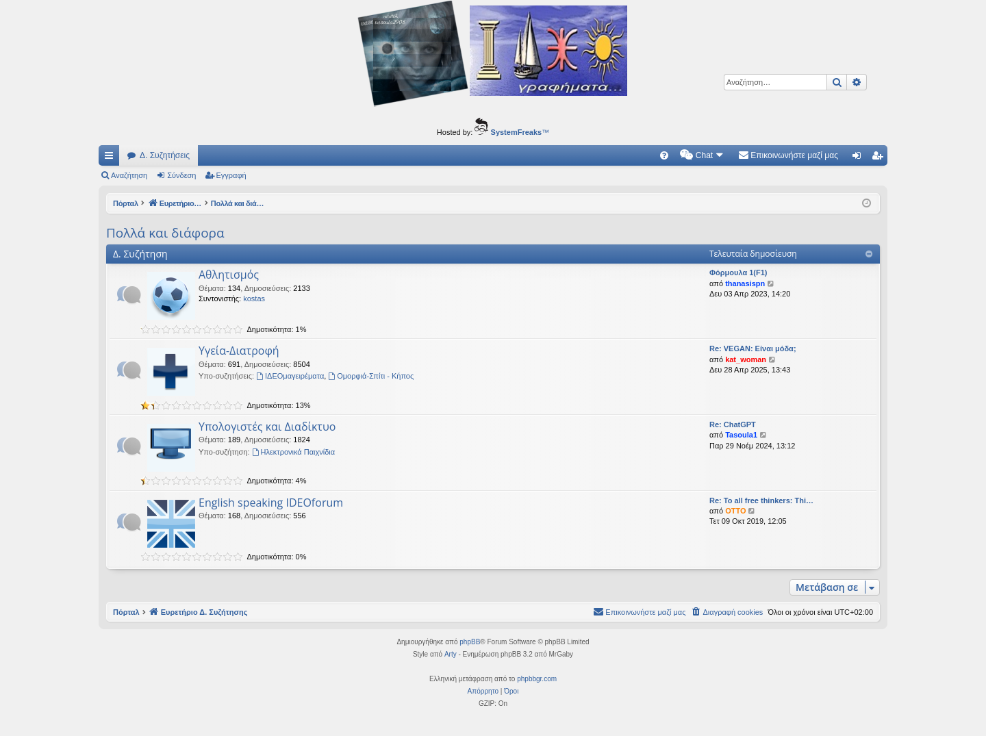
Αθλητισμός (229, 274)
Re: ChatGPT (732, 424)
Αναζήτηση (129, 175)
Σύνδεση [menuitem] (859, 158)
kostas (254, 298)
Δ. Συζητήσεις (165, 155)
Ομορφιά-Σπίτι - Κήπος (371, 376)
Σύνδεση (181, 175)
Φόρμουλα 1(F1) (738, 272)
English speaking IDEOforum (271, 502)
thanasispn (745, 283)
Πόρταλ (126, 203)
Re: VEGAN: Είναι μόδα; (752, 348)
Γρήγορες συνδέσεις (111, 158)
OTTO (735, 511)
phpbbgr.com (537, 679)
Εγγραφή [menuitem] (879, 158)
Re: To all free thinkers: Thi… (761, 500)
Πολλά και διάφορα (165, 233)
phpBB (469, 642)
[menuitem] (664, 155)
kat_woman (745, 359)
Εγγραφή (231, 175)
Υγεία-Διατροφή (239, 350)
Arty (450, 654)
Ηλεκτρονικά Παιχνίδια (294, 452)
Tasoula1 (741, 435)
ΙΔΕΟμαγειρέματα (290, 376)
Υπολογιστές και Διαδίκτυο (267, 426)
